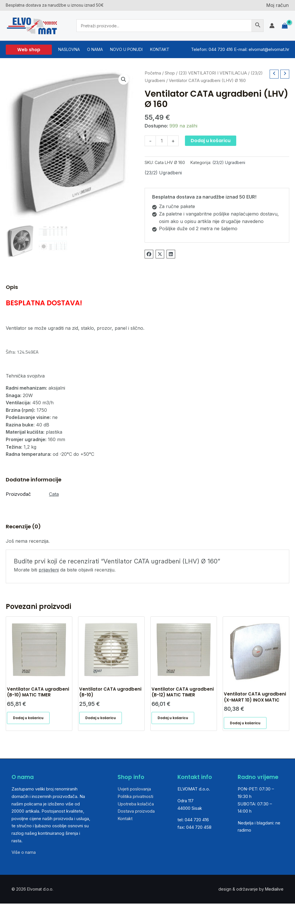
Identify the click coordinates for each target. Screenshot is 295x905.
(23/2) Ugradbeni (228, 162)
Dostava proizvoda (136, 813)
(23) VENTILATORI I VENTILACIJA (213, 73)
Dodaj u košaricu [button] (29, 719)
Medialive (274, 890)
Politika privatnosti (135, 798)
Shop (170, 73)
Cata (54, 494)
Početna (153, 73)
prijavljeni (49, 570)
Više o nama (24, 854)
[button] (29, 50)
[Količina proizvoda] (162, 141)
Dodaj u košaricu (210, 140)
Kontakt (125, 820)
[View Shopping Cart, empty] (284, 25)
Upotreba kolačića (136, 805)
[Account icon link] (272, 25)
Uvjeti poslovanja (134, 790)
